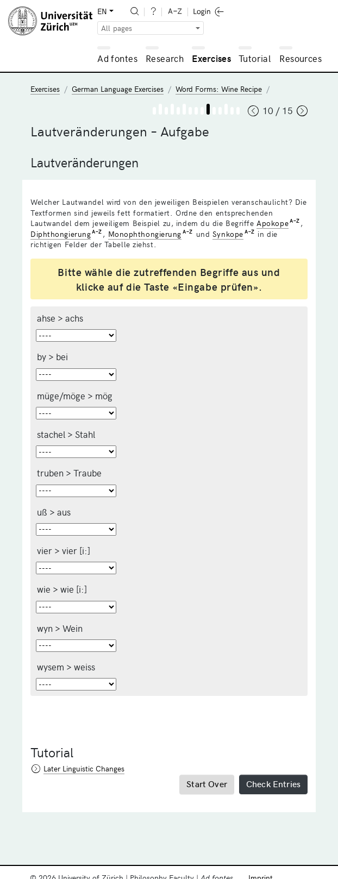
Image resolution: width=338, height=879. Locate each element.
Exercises (211, 58)
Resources (300, 58)
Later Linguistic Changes (83, 768)
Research (165, 58)
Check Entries (273, 783)
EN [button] (102, 11)
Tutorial (255, 58)
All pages (116, 28)
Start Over (206, 783)
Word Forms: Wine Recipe (219, 89)
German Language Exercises (118, 89)
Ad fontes (117, 58)
